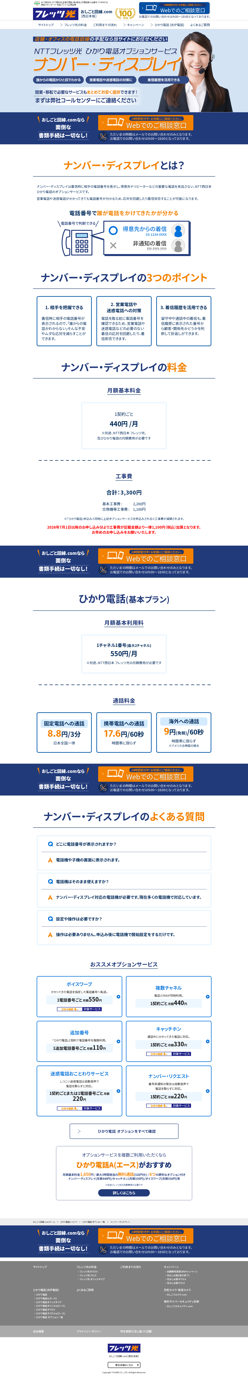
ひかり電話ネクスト (45, 1309)
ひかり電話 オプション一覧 (93, 1221)
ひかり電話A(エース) (46, 1298)
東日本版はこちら (124, 1365)
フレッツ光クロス (88, 1275)
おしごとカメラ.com (177, 1294)
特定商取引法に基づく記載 (136, 1331)
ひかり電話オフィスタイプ (49, 1302)
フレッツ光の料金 (87, 1267)
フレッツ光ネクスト (88, 1271)
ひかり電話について (68, 1221)
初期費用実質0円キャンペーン (182, 1271)
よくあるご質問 (200, 24)
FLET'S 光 (55, 14)
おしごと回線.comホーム (44, 1221)
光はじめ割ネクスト (176, 1279)
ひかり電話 (41, 1294)
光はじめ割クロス (176, 1283)
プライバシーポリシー (89, 1331)
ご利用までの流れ (105, 24)
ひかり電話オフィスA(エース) (50, 1305)
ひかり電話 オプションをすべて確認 (127, 1131)
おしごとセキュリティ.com (180, 1306)
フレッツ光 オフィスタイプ (92, 1279)
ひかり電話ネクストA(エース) (50, 1313)
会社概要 (38, 1331)
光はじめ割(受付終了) (178, 1275)
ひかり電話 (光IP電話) (46, 1290)
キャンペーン (171, 1267)
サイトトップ (46, 24)
